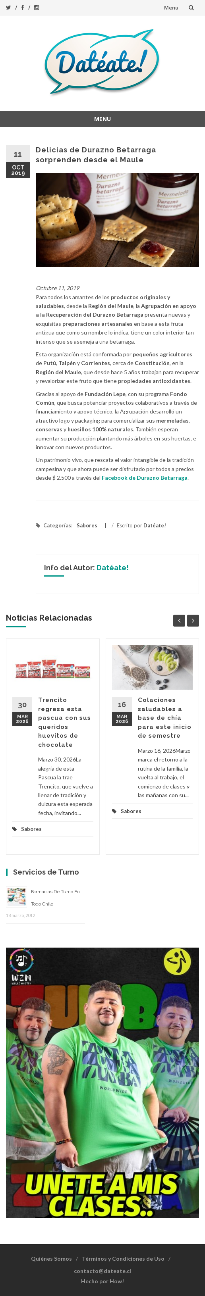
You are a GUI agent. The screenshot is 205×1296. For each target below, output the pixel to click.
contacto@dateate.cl (102, 1270)
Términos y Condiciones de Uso (123, 1258)
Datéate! (154, 525)
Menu (171, 7)
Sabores (87, 525)
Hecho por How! (102, 1281)
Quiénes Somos (51, 1258)
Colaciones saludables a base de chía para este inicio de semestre (164, 717)
